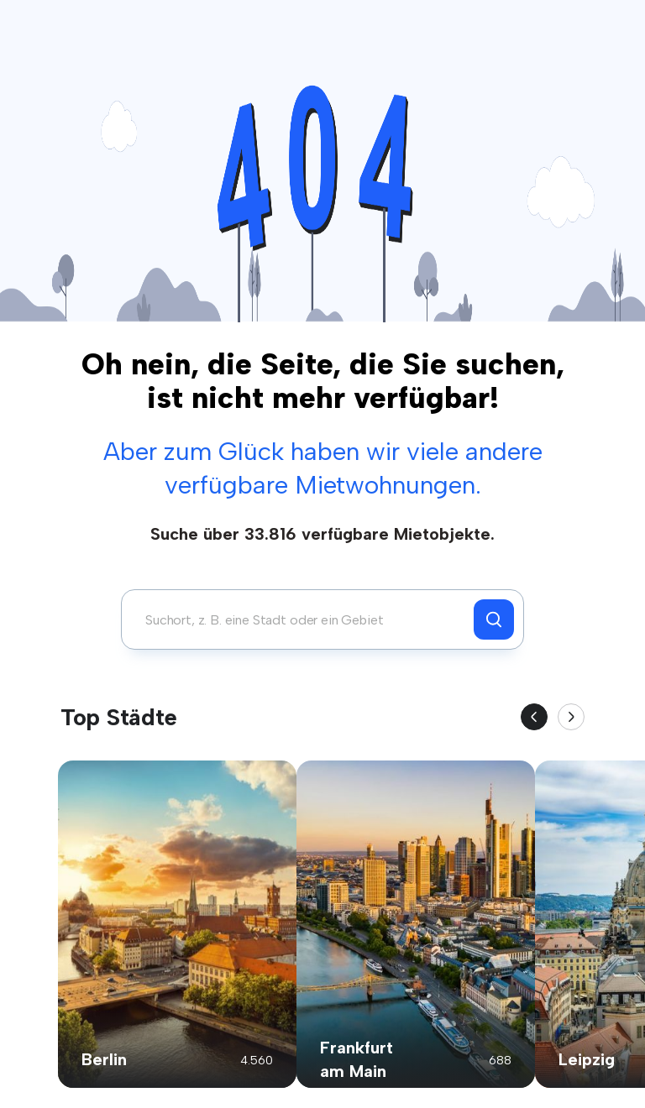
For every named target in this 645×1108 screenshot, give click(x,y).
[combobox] (302, 619)
